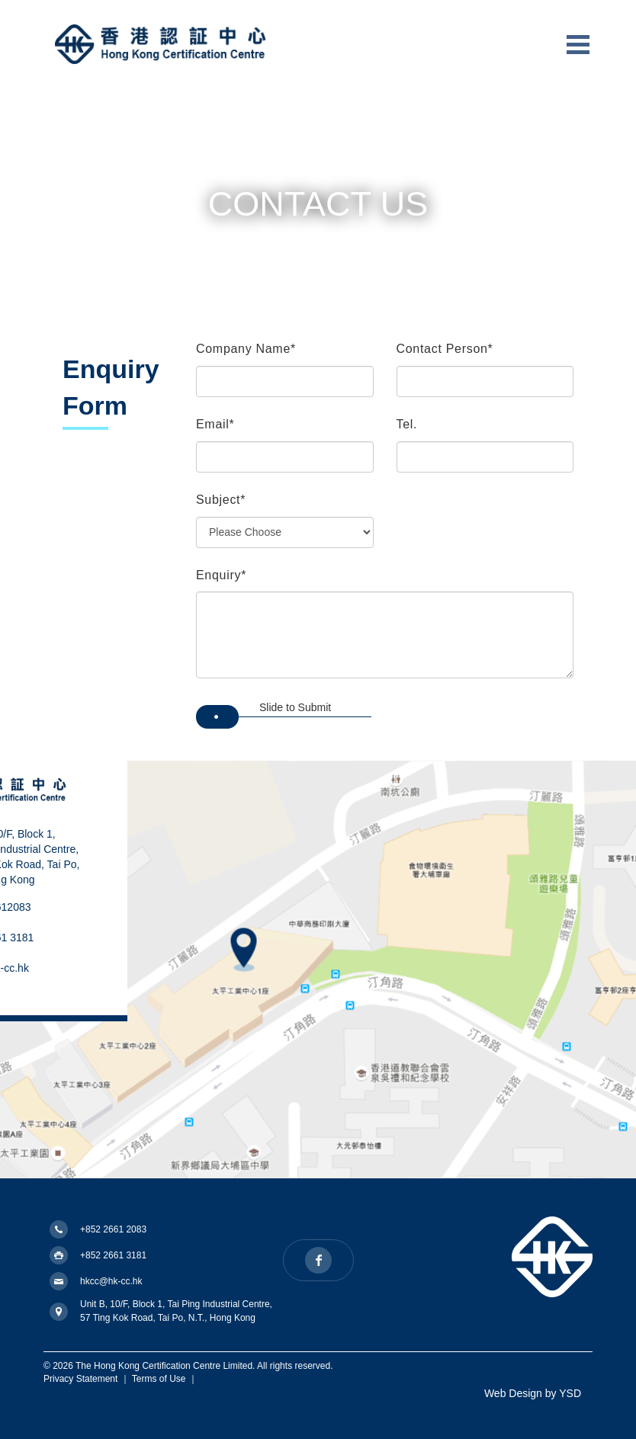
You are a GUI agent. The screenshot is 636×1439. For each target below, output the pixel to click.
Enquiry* (221, 575)
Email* (215, 424)
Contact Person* (445, 348)
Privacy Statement (80, 1378)
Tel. (407, 424)
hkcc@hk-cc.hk (111, 1281)
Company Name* (246, 348)
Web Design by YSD (532, 1393)
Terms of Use (159, 1378)
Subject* (221, 499)
